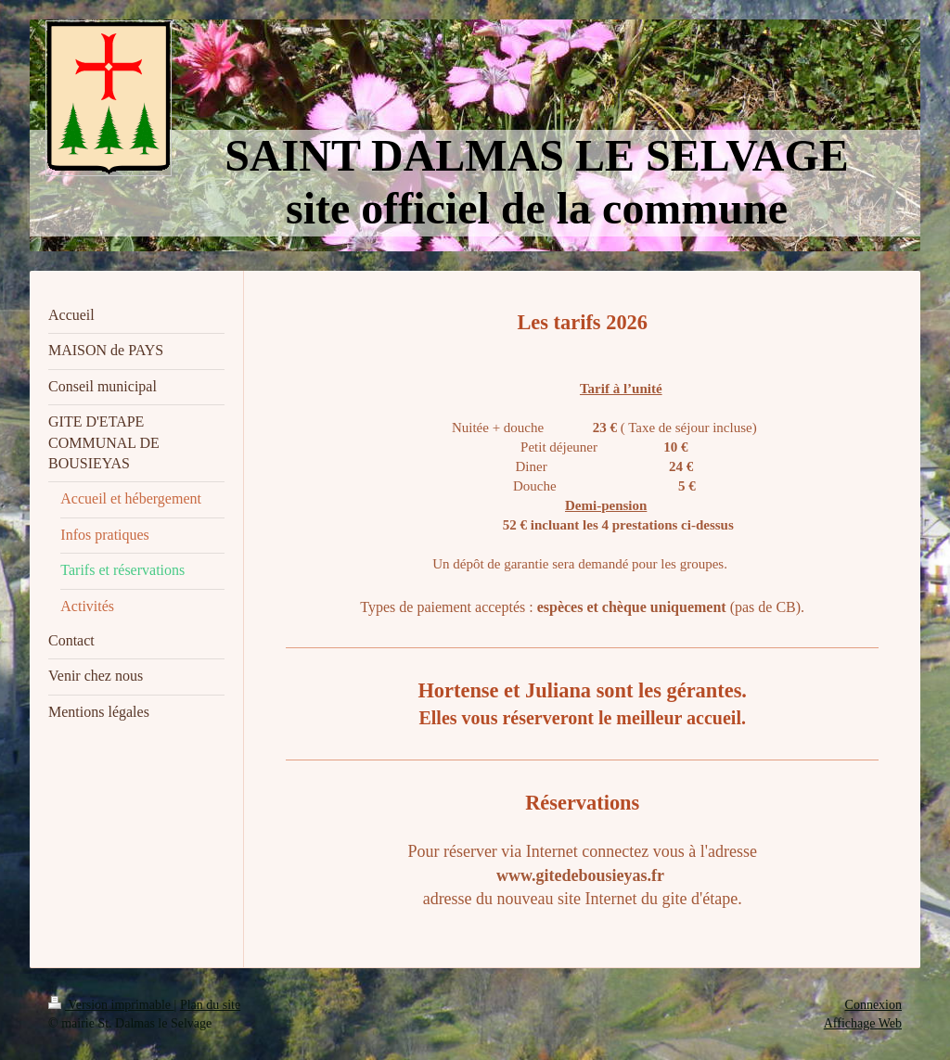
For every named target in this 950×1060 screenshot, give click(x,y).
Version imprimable (111, 1005)
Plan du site (210, 1005)
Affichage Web (863, 1023)
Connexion (873, 1005)
